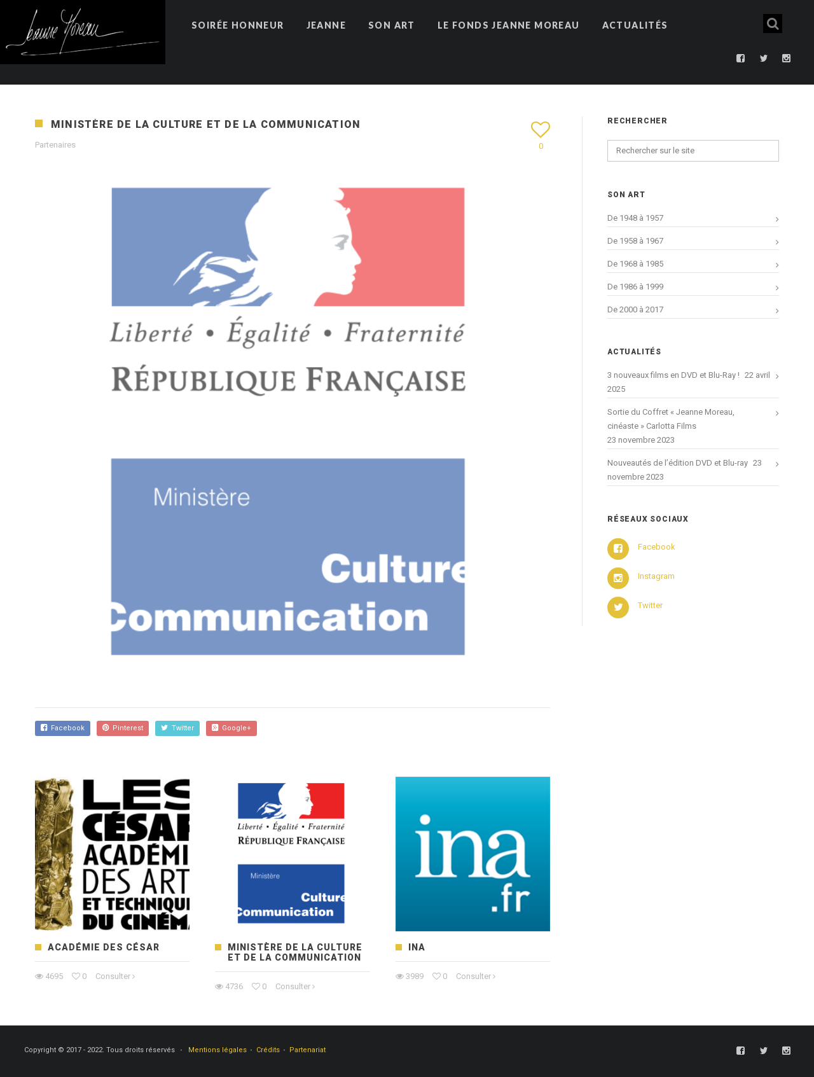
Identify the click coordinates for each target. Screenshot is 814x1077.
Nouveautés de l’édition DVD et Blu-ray (677, 463)
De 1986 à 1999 (635, 286)
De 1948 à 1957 (635, 218)
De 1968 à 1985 (635, 263)
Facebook (63, 728)
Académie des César (104, 947)
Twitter (177, 728)
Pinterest (122, 728)
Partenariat (307, 1050)
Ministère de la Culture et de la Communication (295, 952)
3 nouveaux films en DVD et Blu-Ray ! (673, 375)
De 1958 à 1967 (635, 241)
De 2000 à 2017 (635, 309)
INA (416, 947)
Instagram (656, 576)
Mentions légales (217, 1050)
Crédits (268, 1050)
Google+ (231, 728)
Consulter (112, 976)
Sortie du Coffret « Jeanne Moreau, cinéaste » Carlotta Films (671, 419)
